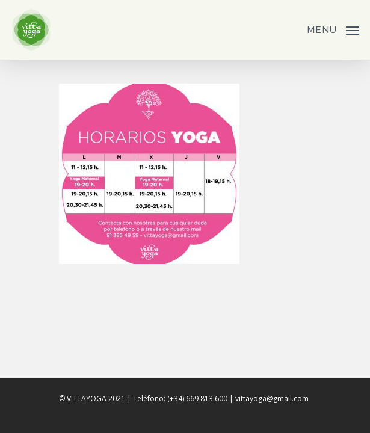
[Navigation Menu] (333, 28)
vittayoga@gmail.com (272, 398)
